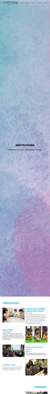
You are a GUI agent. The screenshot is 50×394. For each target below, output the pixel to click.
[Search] (46, 3)
